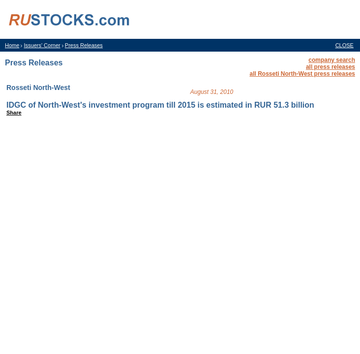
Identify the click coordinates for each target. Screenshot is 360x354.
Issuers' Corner (42, 45)
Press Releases (84, 45)
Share (14, 113)
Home (12, 45)
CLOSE (344, 45)
